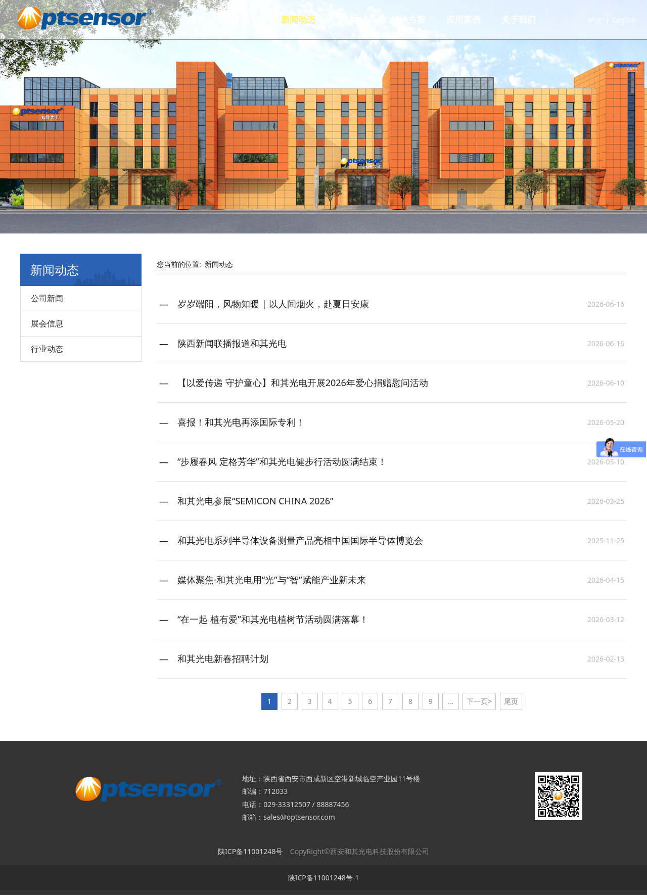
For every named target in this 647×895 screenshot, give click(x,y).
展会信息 (47, 323)
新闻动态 (310, 19)
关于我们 (530, 19)
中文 (583, 20)
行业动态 (47, 348)
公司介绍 (255, 19)
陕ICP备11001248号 (250, 851)
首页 (208, 19)
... (450, 701)
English (612, 20)
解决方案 (420, 19)
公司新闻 (47, 298)
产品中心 (365, 19)
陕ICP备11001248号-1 (323, 877)
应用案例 (475, 19)
